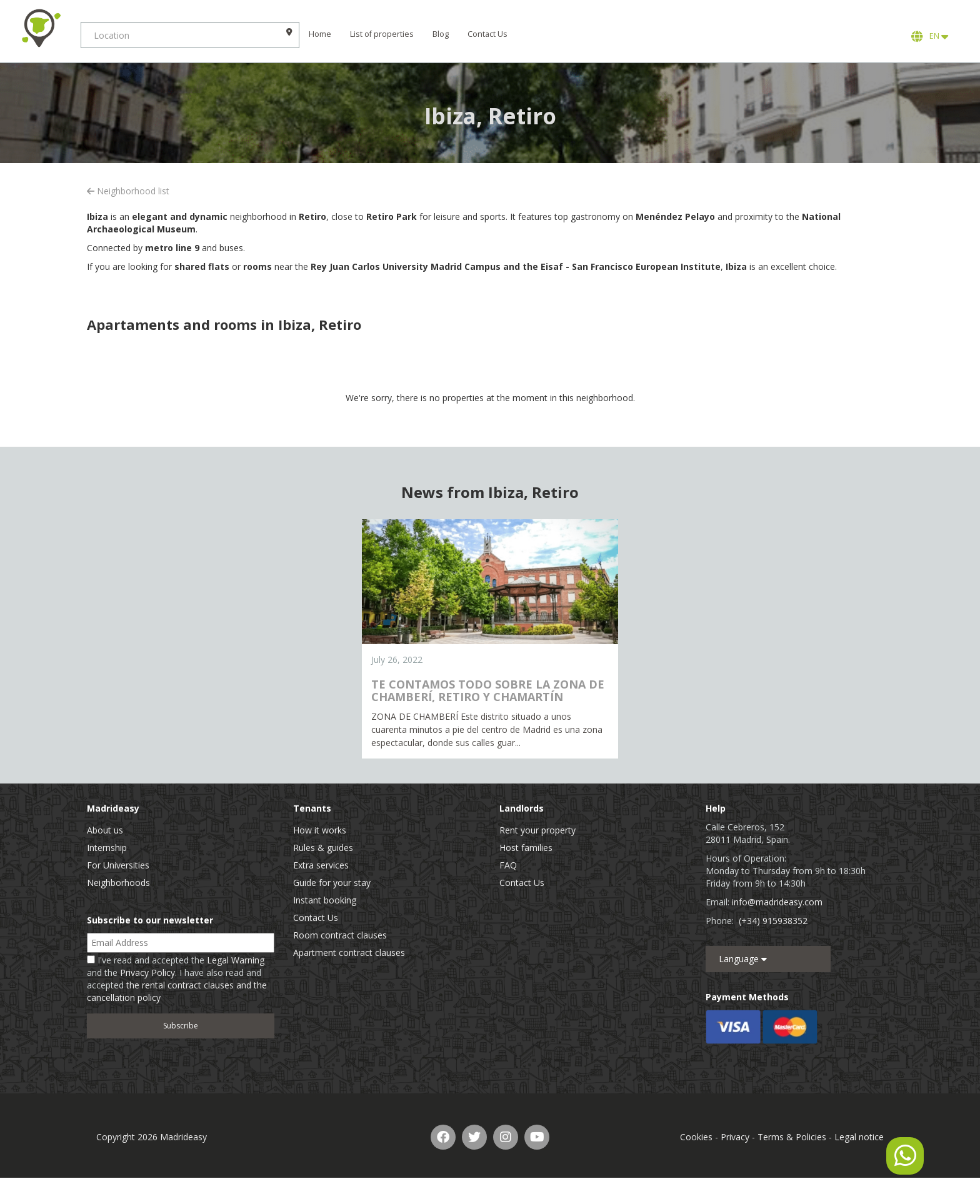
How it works (319, 830)
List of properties (395, 34)
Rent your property (537, 830)
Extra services (321, 865)
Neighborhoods (118, 882)
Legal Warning (235, 960)
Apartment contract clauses (349, 952)
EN (929, 36)
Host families (525, 847)
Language (743, 959)
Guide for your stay (332, 882)
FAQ (508, 865)
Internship (107, 847)
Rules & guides (323, 847)
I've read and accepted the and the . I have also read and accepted (177, 978)
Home (333, 34)
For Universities (118, 865)
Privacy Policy (147, 972)
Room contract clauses (340, 935)
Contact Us (501, 34)
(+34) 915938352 (773, 921)
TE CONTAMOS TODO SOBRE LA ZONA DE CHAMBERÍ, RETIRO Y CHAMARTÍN (487, 690)
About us (105, 830)
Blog (454, 34)
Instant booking (324, 900)
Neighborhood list (128, 191)
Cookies (696, 1137)
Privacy (735, 1137)
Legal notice (859, 1137)
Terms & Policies (792, 1137)
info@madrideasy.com (777, 902)
